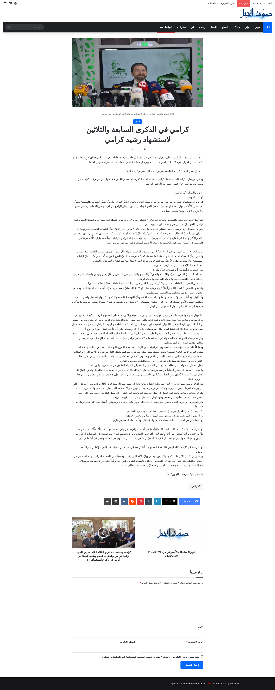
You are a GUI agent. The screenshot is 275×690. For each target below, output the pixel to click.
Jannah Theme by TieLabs (224, 683)
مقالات (236, 27)
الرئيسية (169, 114)
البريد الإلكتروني (194, 642)
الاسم (199, 627)
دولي (247, 27)
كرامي (195, 486)
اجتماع (225, 27)
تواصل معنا (165, 27)
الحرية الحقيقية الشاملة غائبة (221, 3)
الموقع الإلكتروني (127, 642)
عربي (257, 27)
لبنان (267, 27)
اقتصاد (213, 27)
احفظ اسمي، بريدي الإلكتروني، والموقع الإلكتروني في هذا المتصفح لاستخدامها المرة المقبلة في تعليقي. (151, 657)
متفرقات (181, 27)
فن (192, 27)
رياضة (202, 27)
